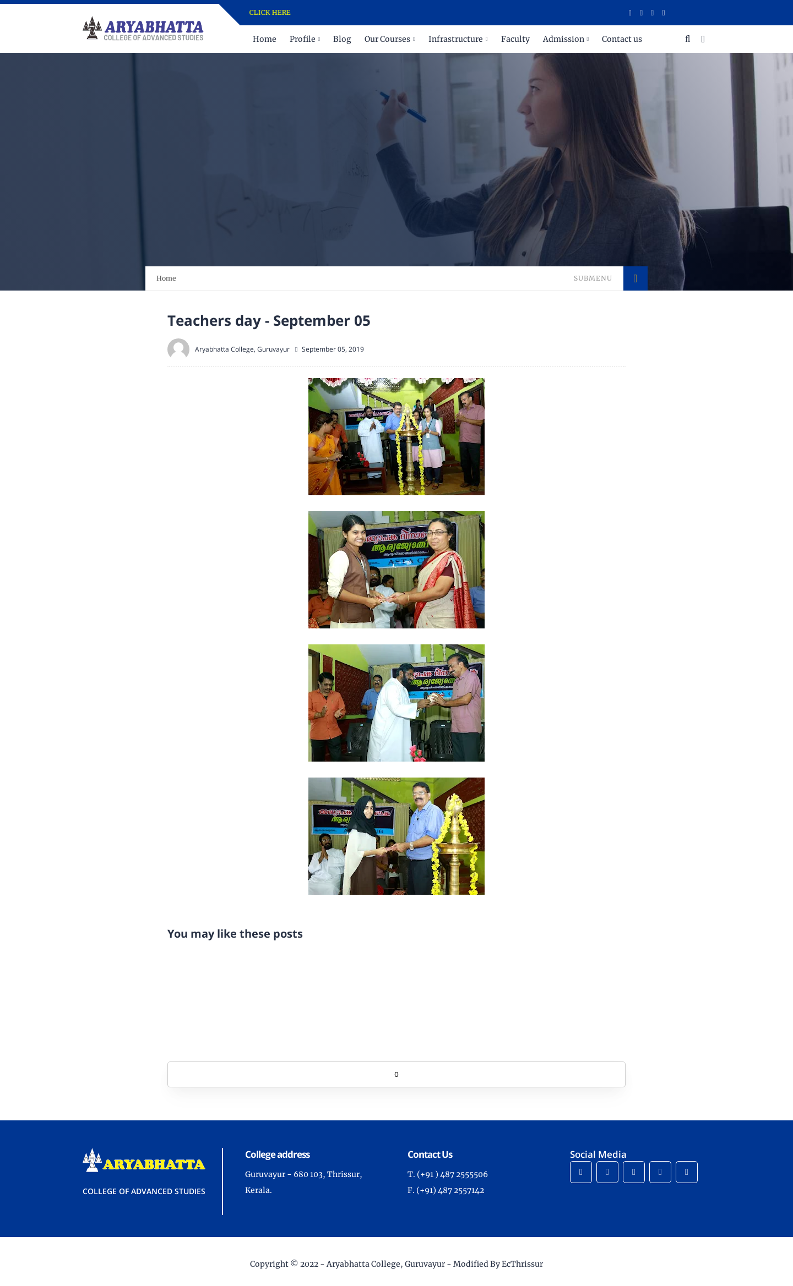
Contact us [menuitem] (622, 39)
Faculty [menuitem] (515, 39)
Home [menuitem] (264, 39)
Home (166, 278)
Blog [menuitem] (342, 39)
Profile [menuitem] (303, 39)
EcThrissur (522, 1264)
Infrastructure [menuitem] (455, 39)
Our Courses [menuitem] (387, 39)
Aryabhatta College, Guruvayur (242, 349)
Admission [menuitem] (563, 39)
